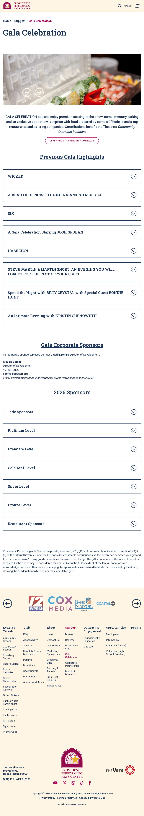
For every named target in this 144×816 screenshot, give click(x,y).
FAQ (25, 634)
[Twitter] (64, 783)
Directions (29, 665)
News (50, 634)
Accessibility (30, 639)
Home (7, 21)
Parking (27, 659)
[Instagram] (73, 783)
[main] (72, 299)
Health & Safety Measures (32, 653)
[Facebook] (89, 783)
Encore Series (11, 663)
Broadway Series (8, 657)
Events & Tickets (9, 629)
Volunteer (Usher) (116, 645)
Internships (112, 639)
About (51, 627)
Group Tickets (11, 695)
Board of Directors (70, 673)
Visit (26, 627)
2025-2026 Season (9, 639)
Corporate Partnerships (72, 664)
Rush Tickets (10, 715)
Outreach (89, 646)
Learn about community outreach (72, 141)
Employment (113, 634)
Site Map (100, 798)
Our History (53, 645)
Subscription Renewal (10, 688)
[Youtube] (55, 783)
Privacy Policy (47, 798)
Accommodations (33, 682)
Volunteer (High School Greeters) (115, 653)
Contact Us (53, 639)
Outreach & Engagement (92, 629)
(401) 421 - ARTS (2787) (17, 779)
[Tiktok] (81, 783)
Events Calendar (8, 671)
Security (28, 645)
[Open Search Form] (125, 7)
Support (20, 21)
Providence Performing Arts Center (16, 5)
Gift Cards (9, 720)
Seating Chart (10, 709)
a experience (72, 804)
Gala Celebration (71, 656)
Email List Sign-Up (52, 678)
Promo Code (10, 731)
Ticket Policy (54, 685)
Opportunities (116, 627)
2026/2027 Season (9, 648)
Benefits (70, 639)
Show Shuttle (30, 670)
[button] (26, 92)
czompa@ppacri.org (15, 373)
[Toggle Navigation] (138, 5)
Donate (69, 634)
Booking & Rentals (52, 670)
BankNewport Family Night (10, 702)
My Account (9, 726)
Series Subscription (10, 679)
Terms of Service (67, 798)
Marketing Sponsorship (54, 653)
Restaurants (30, 676)
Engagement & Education (92, 639)
